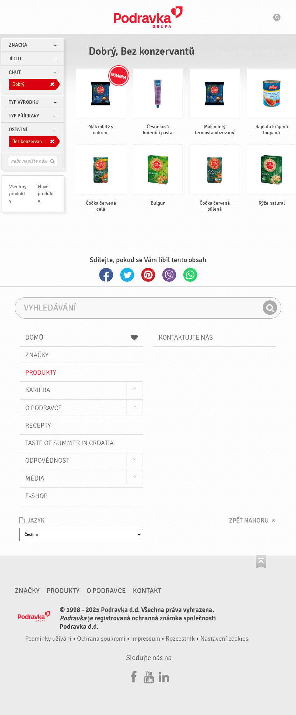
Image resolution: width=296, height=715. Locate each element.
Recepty (38, 425)
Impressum (145, 638)
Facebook (106, 275)
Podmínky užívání (48, 638)
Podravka (148, 17)
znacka (18, 45)
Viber (169, 275)
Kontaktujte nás (186, 337)
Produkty (40, 372)
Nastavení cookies (224, 638)
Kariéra (37, 390)
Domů (81, 337)
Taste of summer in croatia (69, 443)
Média (34, 478)
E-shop (36, 496)
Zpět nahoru (249, 520)
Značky (36, 355)
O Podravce (43, 408)
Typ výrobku (24, 102)
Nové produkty (46, 194)
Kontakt (147, 591)
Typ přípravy (24, 116)
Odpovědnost (47, 460)
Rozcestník (180, 638)
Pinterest (148, 275)
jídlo (15, 59)
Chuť (15, 72)
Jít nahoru (261, 561)
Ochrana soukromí (101, 638)
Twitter (127, 275)
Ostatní (18, 129)
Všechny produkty (18, 194)
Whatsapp (190, 275)
